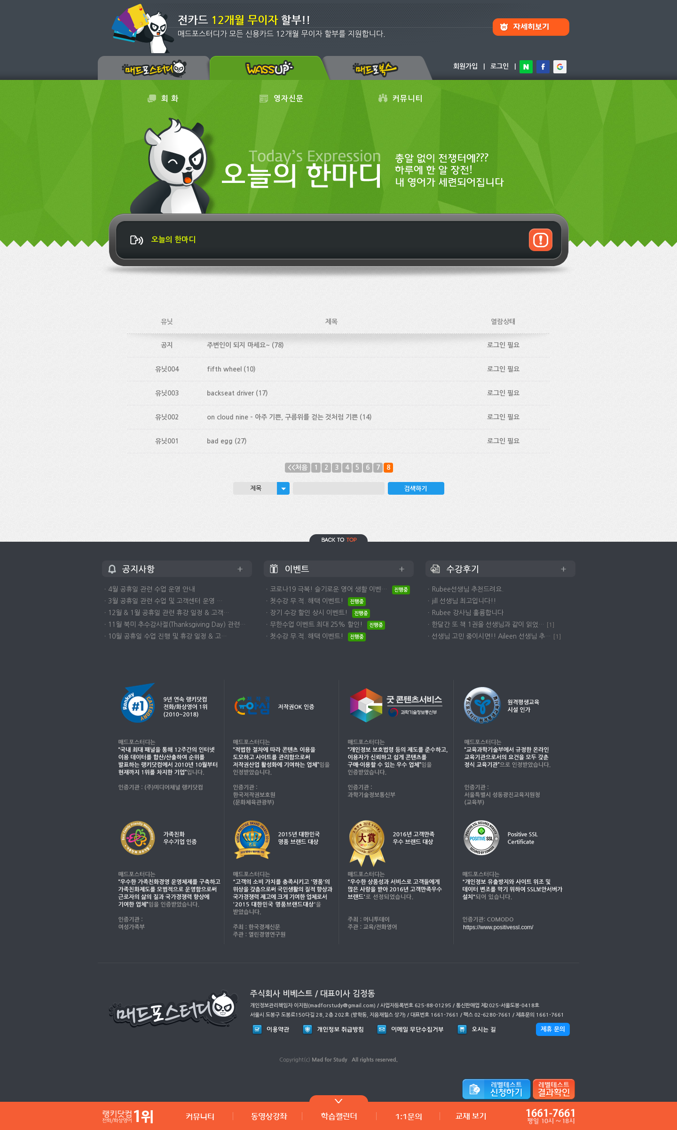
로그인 (499, 66)
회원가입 (465, 66)
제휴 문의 (553, 1029)
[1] (550, 625)
